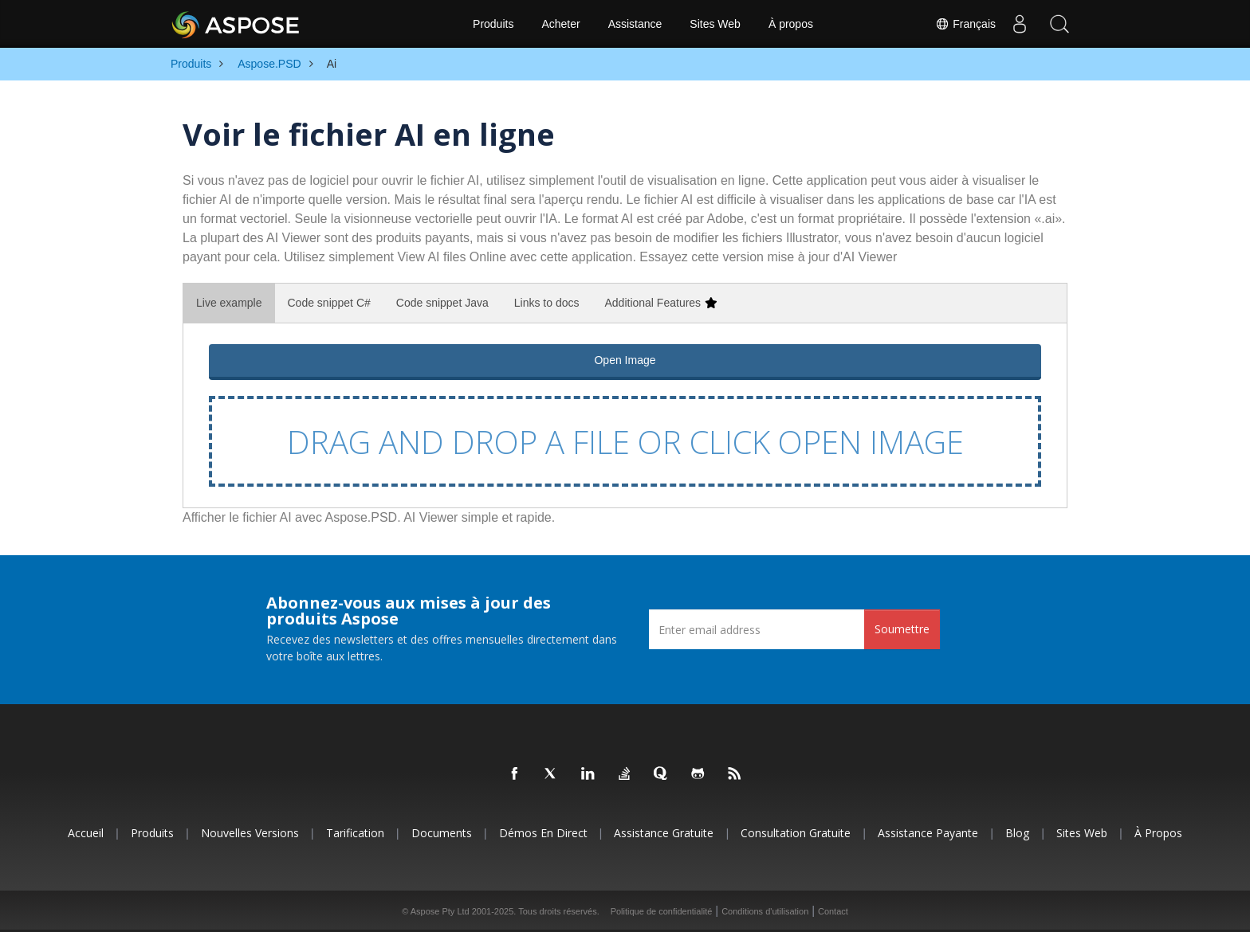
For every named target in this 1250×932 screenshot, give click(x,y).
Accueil (86, 832)
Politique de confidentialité (662, 911)
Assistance (635, 24)
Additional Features (660, 302)
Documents (441, 832)
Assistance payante (928, 832)
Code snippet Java (442, 302)
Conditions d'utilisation (764, 911)
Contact (833, 911)
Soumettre (902, 628)
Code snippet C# (329, 302)
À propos (790, 24)
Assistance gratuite (663, 832)
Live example (229, 302)
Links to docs (547, 302)
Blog (1017, 832)
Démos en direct (543, 832)
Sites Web (715, 24)
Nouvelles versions (250, 832)
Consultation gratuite (796, 832)
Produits (493, 24)
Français (965, 24)
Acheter (560, 24)
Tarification (355, 832)
